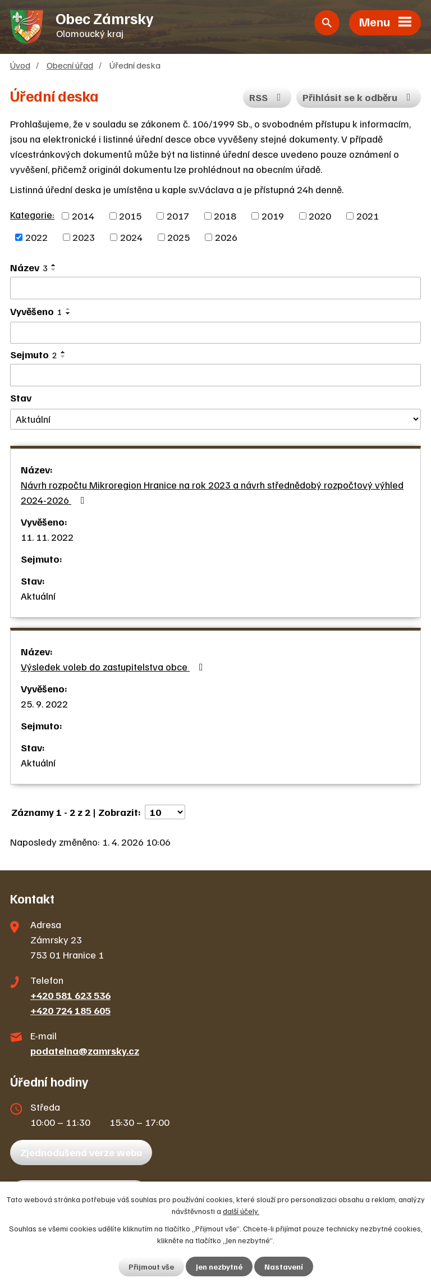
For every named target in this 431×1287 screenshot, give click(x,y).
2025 (178, 237)
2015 (130, 215)
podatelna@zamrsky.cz (84, 1050)
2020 (320, 215)
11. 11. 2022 (47, 537)
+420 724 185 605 (70, 1010)
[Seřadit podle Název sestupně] (54, 269)
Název (29, 267)
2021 (367, 215)
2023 (83, 237)
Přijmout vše (151, 1266)
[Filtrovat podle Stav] (215, 419)
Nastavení (283, 1266)
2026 (226, 237)
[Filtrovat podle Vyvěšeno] (215, 333)
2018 (225, 215)
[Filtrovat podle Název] (215, 288)
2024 (131, 237)
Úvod (20, 65)
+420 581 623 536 (70, 995)
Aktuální (38, 596)
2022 (36, 237)
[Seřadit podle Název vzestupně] (54, 265)
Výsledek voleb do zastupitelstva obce (114, 666)
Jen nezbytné (219, 1266)
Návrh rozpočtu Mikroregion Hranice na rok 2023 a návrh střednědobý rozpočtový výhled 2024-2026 (212, 492)
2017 (178, 215)
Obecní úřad (70, 65)
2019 (273, 215)
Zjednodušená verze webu (81, 1152)
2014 (83, 215)
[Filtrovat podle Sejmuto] (215, 375)
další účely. (241, 1211)
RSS (267, 97)
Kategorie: (32, 214)
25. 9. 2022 (44, 703)
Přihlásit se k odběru (358, 97)
